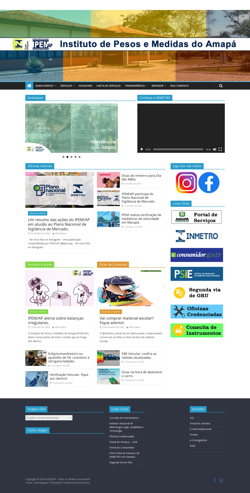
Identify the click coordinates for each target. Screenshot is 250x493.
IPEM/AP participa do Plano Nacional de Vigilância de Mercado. (138, 197)
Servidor (157, 85)
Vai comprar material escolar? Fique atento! (127, 320)
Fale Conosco (179, 85)
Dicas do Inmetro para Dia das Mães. (141, 177)
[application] (181, 128)
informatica (60, 233)
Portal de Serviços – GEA (123, 442)
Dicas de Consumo (110, 311)
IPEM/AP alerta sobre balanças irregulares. (55, 320)
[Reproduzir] (142, 149)
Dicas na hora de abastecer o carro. (142, 374)
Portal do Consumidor (121, 447)
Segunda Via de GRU (120, 462)
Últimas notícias (37, 213)
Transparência (135, 85)
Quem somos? (44, 85)
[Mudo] (214, 149)
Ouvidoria (85, 85)
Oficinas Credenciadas (121, 436)
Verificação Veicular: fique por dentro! (69, 377)
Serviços (66, 85)
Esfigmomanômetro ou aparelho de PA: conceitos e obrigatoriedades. (69, 357)
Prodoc (194, 434)
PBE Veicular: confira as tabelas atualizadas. (139, 356)
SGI (192, 417)
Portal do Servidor (200, 423)
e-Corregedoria (198, 440)
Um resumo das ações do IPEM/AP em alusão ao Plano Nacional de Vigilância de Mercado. (59, 224)
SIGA (192, 445)
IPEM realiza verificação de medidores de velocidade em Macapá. (141, 218)
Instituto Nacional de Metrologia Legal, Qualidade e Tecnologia (126, 427)
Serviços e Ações (38, 311)
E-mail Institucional (200, 429)
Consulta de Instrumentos (124, 417)
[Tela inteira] (220, 149)
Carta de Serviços (108, 85)
